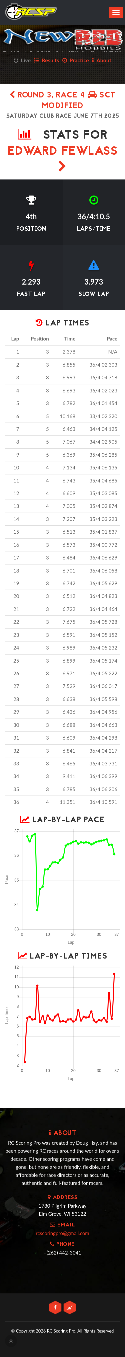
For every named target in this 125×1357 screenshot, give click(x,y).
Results (46, 60)
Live (22, 60)
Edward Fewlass (62, 157)
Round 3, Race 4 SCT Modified (62, 100)
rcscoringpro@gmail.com (62, 1233)
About (101, 60)
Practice (75, 60)
